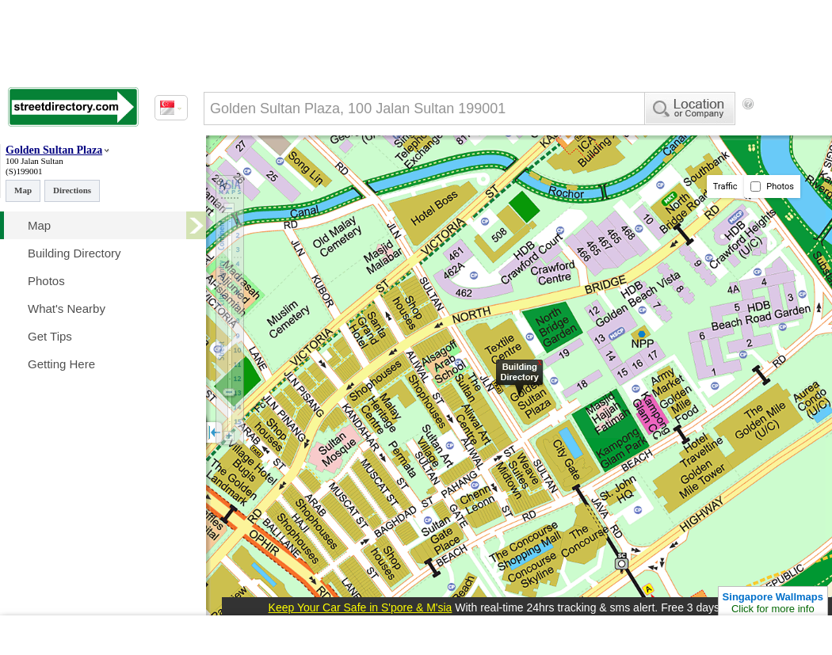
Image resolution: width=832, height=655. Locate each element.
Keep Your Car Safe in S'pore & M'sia (360, 607)
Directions (72, 190)
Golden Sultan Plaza (54, 150)
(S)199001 (24, 171)
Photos (772, 186)
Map (23, 190)
